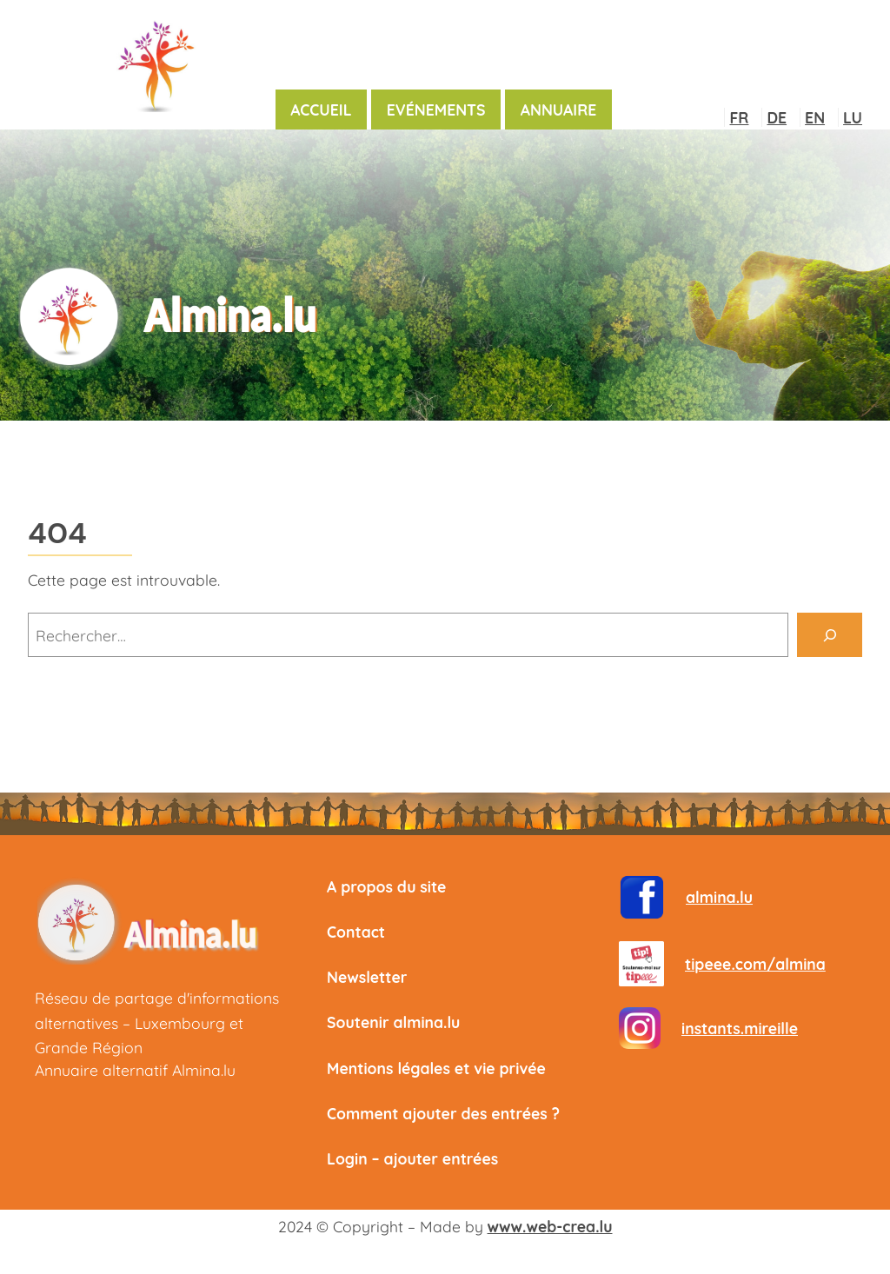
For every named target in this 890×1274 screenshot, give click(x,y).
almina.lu (719, 896)
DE (777, 117)
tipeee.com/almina (755, 963)
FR (738, 117)
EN (815, 117)
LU (852, 117)
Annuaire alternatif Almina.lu (135, 1069)
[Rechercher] (829, 635)
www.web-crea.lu (550, 1226)
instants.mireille (739, 1028)
